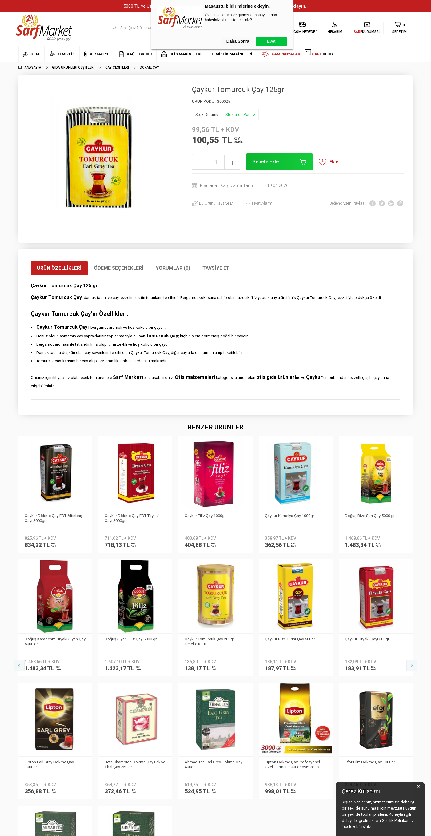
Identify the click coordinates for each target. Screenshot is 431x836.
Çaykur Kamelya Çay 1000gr (209, 515)
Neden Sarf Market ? (36, 665)
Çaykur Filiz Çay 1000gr (125, 515)
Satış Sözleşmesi (100, 684)
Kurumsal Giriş (31, 693)
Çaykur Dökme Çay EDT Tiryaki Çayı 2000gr (52, 518)
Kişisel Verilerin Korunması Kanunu (108, 652)
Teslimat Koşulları (100, 665)
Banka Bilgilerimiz (34, 674)
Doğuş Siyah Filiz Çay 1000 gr (371, 515)
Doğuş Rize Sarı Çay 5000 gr (290, 515)
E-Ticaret (197, 828)
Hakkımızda (29, 656)
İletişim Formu (30, 684)
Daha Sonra (237, 41)
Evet (271, 41)
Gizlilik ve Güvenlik (101, 702)
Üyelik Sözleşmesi (100, 674)
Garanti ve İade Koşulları (106, 693)
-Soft (184, 828)
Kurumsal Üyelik (32, 647)
